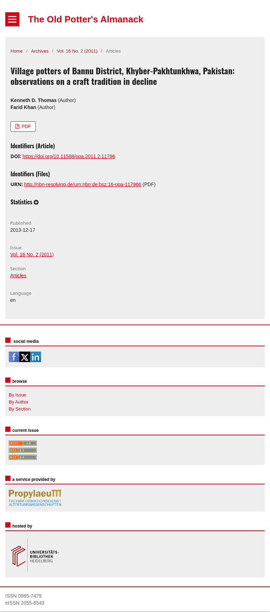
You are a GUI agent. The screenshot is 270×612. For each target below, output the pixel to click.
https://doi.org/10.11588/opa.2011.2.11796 (68, 156)
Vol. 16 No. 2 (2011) (77, 51)
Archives (40, 51)
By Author (18, 401)
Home (17, 51)
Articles (18, 275)
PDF (25, 126)
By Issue (17, 394)
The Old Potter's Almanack (85, 19)
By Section (20, 409)
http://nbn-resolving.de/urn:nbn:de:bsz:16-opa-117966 (82, 184)
